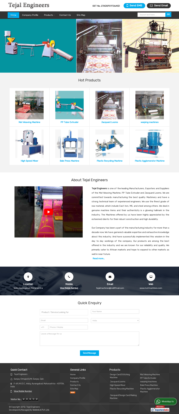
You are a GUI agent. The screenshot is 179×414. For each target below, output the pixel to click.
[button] (69, 288)
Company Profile (30, 15)
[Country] (115, 320)
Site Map (81, 15)
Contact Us (65, 15)
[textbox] (152, 15)
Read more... (99, 258)
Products (49, 15)
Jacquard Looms (109, 122)
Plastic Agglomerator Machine (150, 161)
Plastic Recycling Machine (109, 161)
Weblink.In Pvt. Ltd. (41, 410)
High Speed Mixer (29, 161)
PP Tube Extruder (69, 122)
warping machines (150, 122)
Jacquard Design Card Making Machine (123, 397)
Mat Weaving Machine (29, 122)
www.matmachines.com (151, 288)
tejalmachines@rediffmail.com (110, 288)
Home (13, 15)
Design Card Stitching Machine (120, 376)
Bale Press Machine (69, 161)
